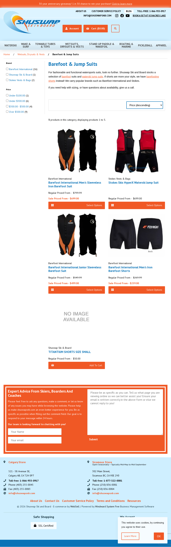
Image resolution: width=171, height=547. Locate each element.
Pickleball (145, 45)
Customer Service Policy (105, 11)
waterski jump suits (92, 76)
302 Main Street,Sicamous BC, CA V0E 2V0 (119, 469)
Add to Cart (76, 365)
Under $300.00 (17, 101)
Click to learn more (122, 3)
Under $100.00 (17, 95)
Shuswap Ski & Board (21, 74)
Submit (93, 439)
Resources (134, 501)
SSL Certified (43, 526)
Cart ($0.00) (95, 28)
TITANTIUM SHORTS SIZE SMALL (70, 352)
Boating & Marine (126, 45)
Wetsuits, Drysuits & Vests (72, 45)
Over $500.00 (17, 111)
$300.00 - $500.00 (19, 106)
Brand (9, 63)
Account (71, 28)
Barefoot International (21, 69)
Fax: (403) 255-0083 (19, 489)
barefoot (66, 76)
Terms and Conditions (110, 501)
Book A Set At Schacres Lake (149, 15)
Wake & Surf (26, 45)
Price (8, 89)
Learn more (130, 536)
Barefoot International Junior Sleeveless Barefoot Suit (75, 269)
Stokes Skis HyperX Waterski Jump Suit (133, 183)
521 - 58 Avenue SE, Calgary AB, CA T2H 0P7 (21, 469)
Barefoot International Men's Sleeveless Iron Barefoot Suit (74, 184)
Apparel (161, 45)
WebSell (74, 506)
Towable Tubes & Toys (45, 45)
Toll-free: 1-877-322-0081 (107, 480)
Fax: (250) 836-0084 (103, 489)
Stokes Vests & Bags (20, 80)
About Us (80, 11)
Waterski (10, 45)
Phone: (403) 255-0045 (21, 484)
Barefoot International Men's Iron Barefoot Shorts (130, 269)
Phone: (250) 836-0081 (104, 484)
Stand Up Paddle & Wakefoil (101, 45)
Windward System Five (107, 506)
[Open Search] (115, 28)
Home (7, 54)
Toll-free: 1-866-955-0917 (151, 11)
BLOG (128, 11)
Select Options (76, 205)
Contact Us (52, 501)
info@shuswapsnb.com (97, 15)
